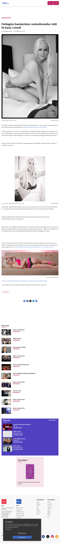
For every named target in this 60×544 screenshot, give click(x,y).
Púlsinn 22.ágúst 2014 (19, 399)
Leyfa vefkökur (31, 537)
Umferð (19, 520)
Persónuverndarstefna (7, 511)
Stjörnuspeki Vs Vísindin (19, 347)
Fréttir (38, 502)
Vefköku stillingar (13, 537)
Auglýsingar (20, 510)
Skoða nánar (8, 533)
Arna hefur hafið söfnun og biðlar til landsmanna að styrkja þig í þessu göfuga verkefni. (25, 281)
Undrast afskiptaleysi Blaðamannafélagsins (24, 373)
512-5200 (21, 508)
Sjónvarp (39, 512)
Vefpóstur (19, 522)
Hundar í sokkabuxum (19, 330)
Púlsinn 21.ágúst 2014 (19, 382)
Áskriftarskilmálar (21, 516)
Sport (38, 506)
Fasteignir (50, 504)
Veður (49, 510)
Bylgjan (49, 512)
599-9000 (6, 517)
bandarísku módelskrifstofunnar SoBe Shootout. (35, 127)
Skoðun (38, 510)
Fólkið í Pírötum (17, 338)
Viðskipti (39, 504)
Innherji (50, 502)
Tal (48, 518)
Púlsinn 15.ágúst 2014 (19, 356)
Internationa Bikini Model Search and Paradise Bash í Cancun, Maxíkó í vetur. (33, 247)
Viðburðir (50, 508)
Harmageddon (6, 292)
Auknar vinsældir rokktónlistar (21, 364)
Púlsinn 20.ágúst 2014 (19, 408)
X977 (49, 516)
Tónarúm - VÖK (17, 391)
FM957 (49, 514)
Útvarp (38, 514)
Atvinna (49, 506)
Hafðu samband (21, 512)
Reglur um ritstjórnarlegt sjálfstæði (8, 508)
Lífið (38, 508)
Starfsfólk (19, 518)
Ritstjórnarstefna (21, 514)
